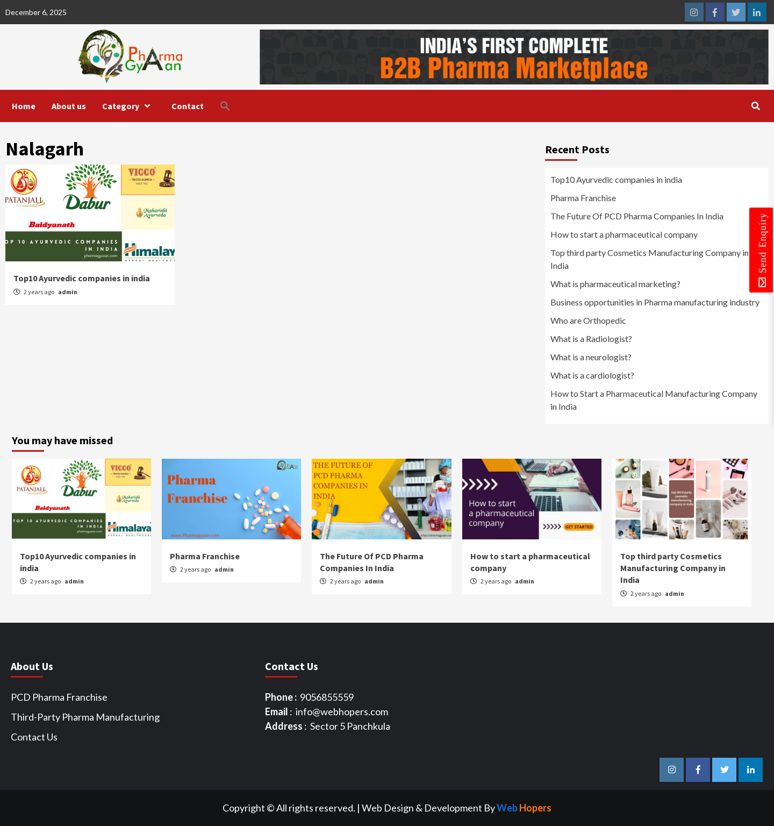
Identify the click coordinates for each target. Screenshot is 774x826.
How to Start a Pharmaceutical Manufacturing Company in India (653, 399)
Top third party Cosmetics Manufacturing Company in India (649, 258)
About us (69, 106)
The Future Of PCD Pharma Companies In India (636, 216)
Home (23, 106)
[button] (233, 106)
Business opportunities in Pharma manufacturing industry (654, 302)
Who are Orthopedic (588, 320)
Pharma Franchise (583, 198)
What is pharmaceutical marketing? (615, 284)
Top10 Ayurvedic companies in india (81, 278)
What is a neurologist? (591, 357)
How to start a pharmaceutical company (624, 234)
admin (67, 292)
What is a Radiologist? (591, 338)
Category (128, 106)
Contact (187, 106)
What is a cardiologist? (592, 375)
